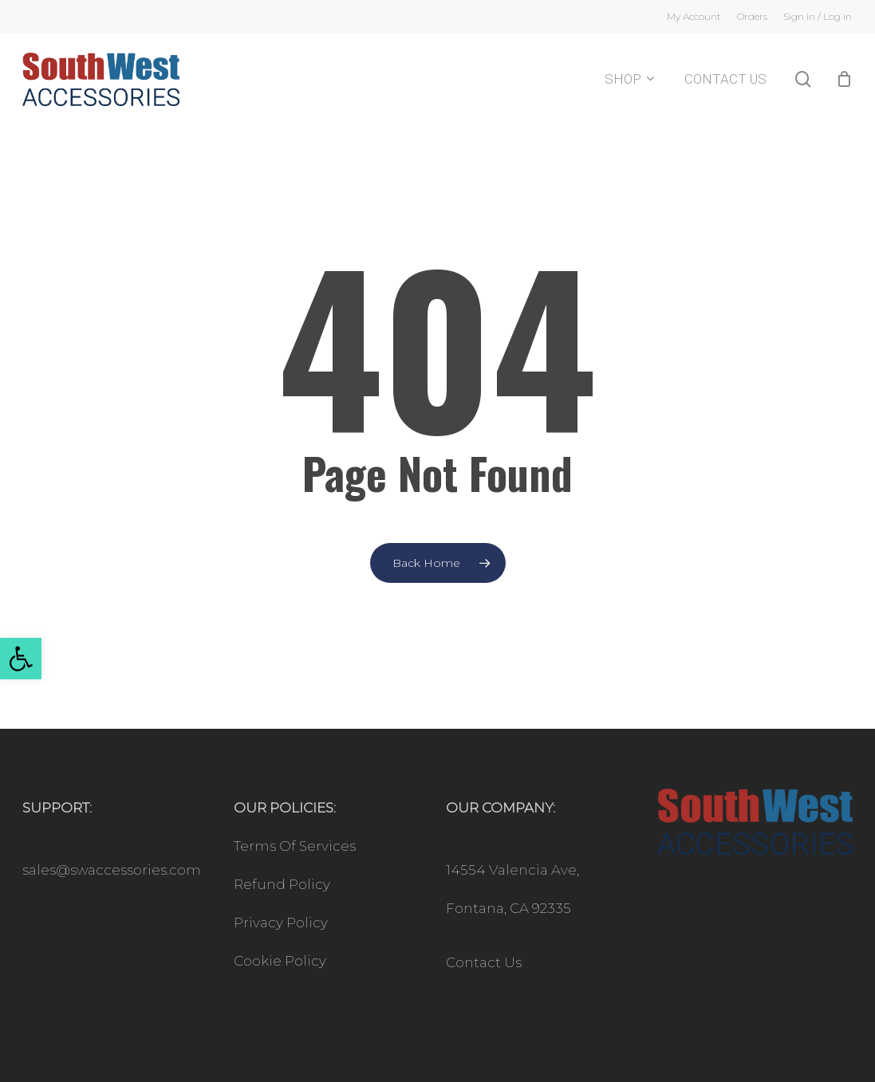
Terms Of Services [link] (295, 846)
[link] (20, 658)
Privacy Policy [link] (281, 923)
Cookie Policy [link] (280, 961)
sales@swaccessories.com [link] (111, 870)
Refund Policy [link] (282, 884)
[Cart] (844, 86)
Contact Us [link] (484, 962)
